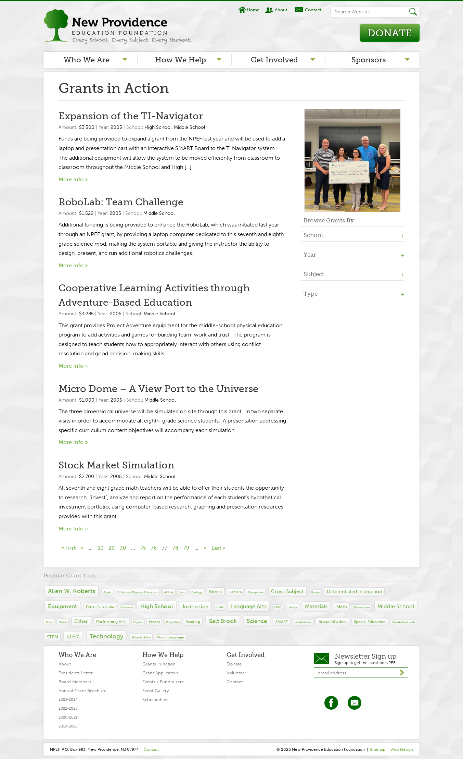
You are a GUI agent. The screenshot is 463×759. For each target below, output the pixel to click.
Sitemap (377, 749)
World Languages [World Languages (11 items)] (170, 637)
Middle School (189, 127)
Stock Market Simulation (116, 465)
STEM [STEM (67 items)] (73, 637)
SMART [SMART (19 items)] (281, 621)
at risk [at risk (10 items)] (168, 592)
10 (100, 548)
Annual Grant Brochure (82, 690)
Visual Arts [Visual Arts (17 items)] (141, 637)
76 (154, 548)
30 (123, 548)
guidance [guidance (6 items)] (126, 607)
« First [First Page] (68, 548)
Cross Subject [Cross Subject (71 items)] (287, 591)
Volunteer (236, 672)
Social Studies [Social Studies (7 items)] (303, 622)
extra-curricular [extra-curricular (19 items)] (100, 606)
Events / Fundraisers (163, 681)
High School (157, 127)
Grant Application (160, 672)
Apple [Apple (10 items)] (107, 592)
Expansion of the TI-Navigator (131, 116)
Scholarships (155, 699)
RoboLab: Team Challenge (121, 202)
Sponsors (368, 59)
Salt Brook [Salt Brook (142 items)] (223, 621)
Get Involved (274, 59)
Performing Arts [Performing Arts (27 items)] (111, 621)
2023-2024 (68, 699)
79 (186, 548)
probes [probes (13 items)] (154, 622)
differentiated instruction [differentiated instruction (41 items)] (354, 592)
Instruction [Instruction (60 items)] (195, 606)
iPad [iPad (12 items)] (219, 607)
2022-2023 (68, 708)
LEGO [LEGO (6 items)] (278, 607)
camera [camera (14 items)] (235, 592)
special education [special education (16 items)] (370, 622)
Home (253, 9)
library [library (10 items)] (292, 607)
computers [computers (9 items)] (255, 592)
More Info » (73, 179)
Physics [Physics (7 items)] (138, 622)
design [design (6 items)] (315, 592)
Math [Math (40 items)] (341, 607)
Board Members (75, 681)
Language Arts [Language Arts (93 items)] (249, 606)
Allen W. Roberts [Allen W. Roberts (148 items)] (71, 591)
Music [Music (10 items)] (63, 622)
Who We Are (87, 59)
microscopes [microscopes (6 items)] (362, 607)
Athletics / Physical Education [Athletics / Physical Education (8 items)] (137, 592)
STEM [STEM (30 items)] (52, 636)
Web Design (401, 749)
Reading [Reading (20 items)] (192, 621)
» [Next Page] (205, 548)
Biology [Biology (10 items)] (196, 592)
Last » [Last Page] (218, 548)
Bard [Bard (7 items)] (182, 592)
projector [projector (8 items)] (172, 622)
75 (143, 548)
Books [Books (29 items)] (215, 591)
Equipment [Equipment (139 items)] (62, 606)
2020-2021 (68, 717)
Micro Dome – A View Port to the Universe (158, 388)
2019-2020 (68, 726)
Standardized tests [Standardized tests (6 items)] (403, 622)
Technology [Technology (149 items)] (106, 636)
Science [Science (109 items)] (257, 620)
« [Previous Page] (82, 548)
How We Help (180, 59)
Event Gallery (155, 690)
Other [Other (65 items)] (81, 621)
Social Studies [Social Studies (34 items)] (333, 621)
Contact (313, 9)
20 (111, 548)
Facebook (331, 703)
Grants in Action (159, 663)
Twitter (354, 703)
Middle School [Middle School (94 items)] (395, 606)
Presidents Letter (76, 672)
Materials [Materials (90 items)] (316, 606)
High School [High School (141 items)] (156, 606)
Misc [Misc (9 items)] (49, 622)
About (281, 9)
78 (175, 548)
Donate (390, 33)
